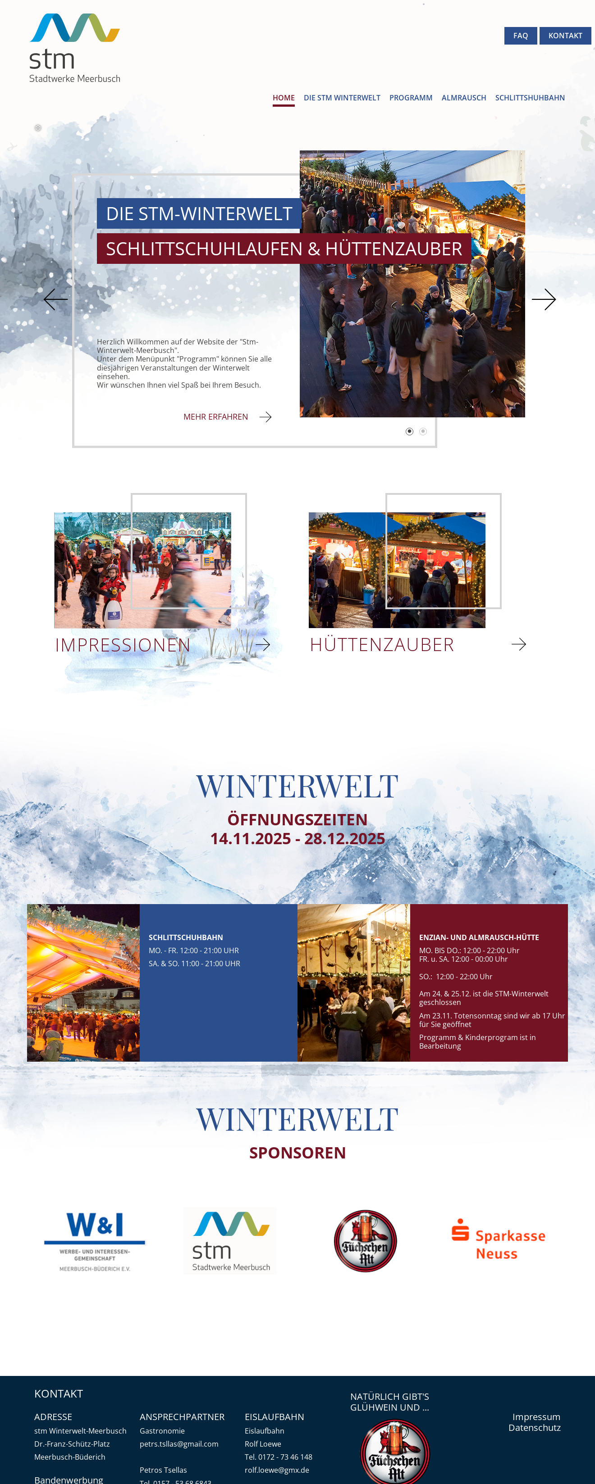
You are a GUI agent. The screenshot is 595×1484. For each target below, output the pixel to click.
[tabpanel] (412, 284)
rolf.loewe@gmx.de (277, 1470)
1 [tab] (410, 432)
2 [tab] (423, 432)
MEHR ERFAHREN (218, 416)
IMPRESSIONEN (126, 644)
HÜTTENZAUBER (385, 644)
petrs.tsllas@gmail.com (179, 1444)
